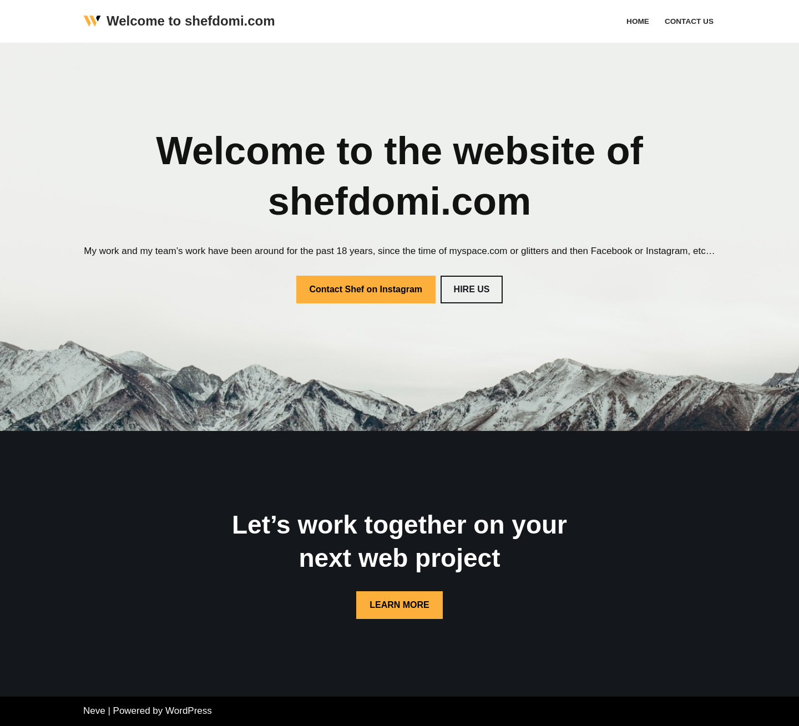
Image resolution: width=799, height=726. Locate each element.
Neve (94, 710)
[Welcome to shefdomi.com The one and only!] (179, 21)
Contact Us (689, 21)
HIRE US (472, 289)
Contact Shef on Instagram (366, 289)
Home (637, 21)
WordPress (188, 710)
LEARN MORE (399, 605)
